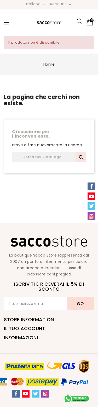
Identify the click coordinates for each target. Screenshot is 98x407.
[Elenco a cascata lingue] (36, 4)
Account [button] (61, 4)
